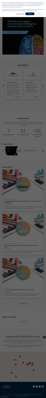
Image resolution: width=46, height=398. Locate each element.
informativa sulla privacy (10, 6)
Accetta (29, 13)
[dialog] (23, 199)
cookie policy (19, 6)
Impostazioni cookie (20, 13)
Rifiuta (39, 13)
